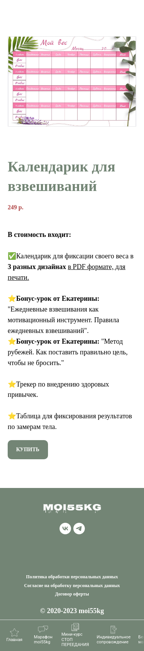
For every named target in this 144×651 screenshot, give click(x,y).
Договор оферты (72, 594)
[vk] (65, 532)
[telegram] (79, 532)
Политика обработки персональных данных (72, 576)
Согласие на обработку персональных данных (72, 585)
